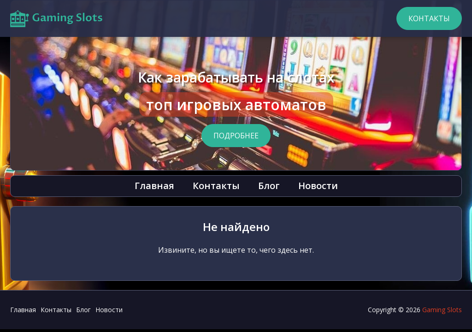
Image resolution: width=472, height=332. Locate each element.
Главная (154, 185)
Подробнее (236, 135)
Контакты (429, 18)
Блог (269, 185)
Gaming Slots (442, 309)
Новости (318, 185)
